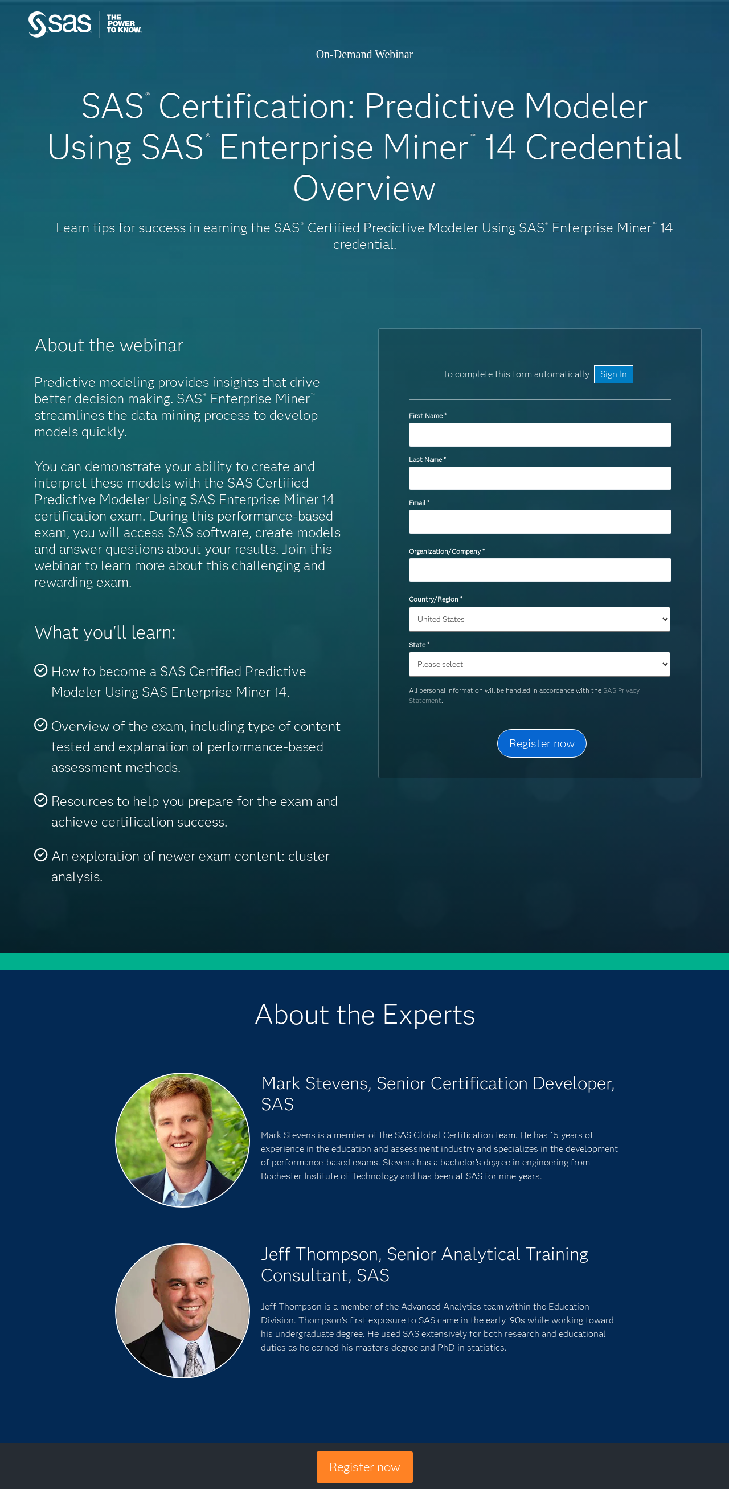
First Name (427, 415)
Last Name (427, 459)
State (419, 644)
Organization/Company (446, 551)
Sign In (613, 374)
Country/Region (435, 599)
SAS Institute (139, 35)
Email (419, 502)
